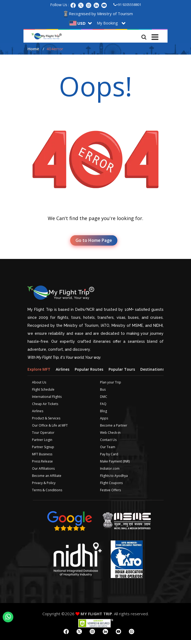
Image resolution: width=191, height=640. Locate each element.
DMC (103, 396)
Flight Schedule (43, 389)
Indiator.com (110, 468)
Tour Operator (43, 432)
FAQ (103, 404)
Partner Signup (43, 447)
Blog (103, 411)
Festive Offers (110, 490)
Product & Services (46, 418)
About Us (39, 382)
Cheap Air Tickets (45, 404)
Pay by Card (109, 454)
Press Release (42, 461)
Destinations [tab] (152, 369)
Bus (103, 389)
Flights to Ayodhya (114, 475)
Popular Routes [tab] (89, 369)
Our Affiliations (43, 468)
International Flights (47, 396)
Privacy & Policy (43, 483)
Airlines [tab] (62, 369)
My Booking (107, 23)
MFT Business (42, 454)
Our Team (107, 447)
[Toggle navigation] (155, 35)
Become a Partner (113, 425)
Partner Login (42, 439)
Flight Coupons (111, 483)
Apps (104, 418)
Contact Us (108, 439)
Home (33, 48)
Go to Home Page (93, 240)
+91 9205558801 (127, 4)
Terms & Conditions (47, 490)
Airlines (37, 411)
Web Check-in (110, 432)
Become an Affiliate (46, 475)
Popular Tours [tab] (122, 369)
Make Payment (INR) (115, 461)
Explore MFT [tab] (38, 369)
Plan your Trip (110, 382)
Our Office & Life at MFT (50, 425)
